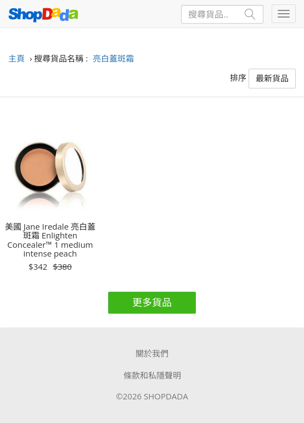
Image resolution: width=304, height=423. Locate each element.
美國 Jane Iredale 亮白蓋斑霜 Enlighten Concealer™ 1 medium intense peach (50, 240)
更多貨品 (152, 302)
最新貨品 (272, 78)
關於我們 (152, 353)
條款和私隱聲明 (152, 375)
